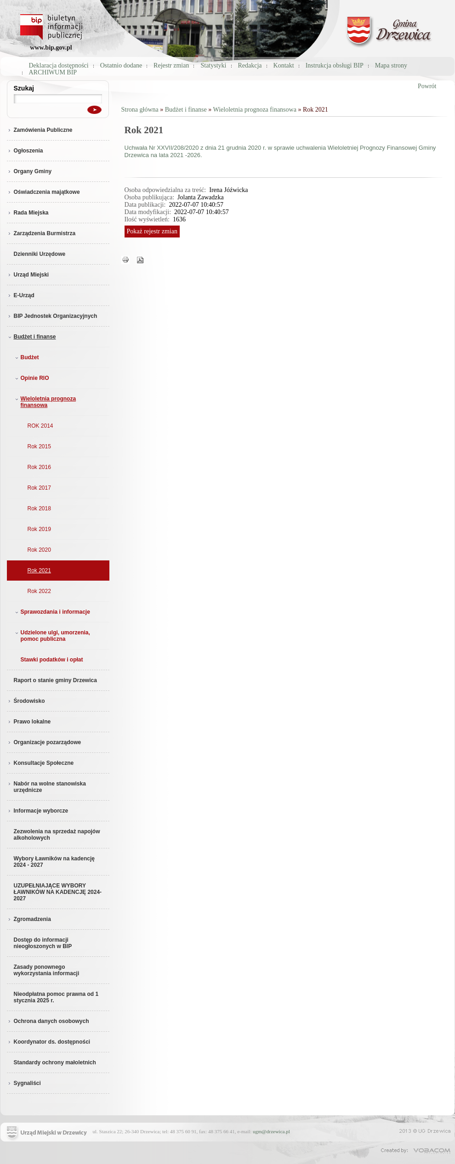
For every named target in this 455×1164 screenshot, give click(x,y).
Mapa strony (391, 65)
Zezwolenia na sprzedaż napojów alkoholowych (57, 834)
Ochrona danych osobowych (48, 1021)
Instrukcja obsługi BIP (335, 65)
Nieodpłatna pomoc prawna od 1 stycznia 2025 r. (56, 997)
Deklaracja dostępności (59, 65)
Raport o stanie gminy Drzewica (55, 680)
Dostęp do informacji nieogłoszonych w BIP (43, 943)
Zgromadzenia (29, 919)
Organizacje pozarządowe (44, 742)
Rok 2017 (39, 488)
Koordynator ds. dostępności (49, 1042)
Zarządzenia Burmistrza (41, 233)
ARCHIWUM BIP (53, 72)
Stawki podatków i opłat (52, 659)
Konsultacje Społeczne (40, 763)
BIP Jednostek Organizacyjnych (52, 316)
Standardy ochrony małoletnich (55, 1062)
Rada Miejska (28, 212)
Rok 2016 (39, 467)
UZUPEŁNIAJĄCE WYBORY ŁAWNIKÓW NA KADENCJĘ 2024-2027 (58, 892)
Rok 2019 (39, 529)
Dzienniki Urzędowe (40, 254)
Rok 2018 (39, 508)
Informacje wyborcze (37, 811)
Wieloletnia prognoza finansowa (44, 402)
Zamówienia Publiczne (40, 130)
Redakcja (250, 65)
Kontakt (283, 65)
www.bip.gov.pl (51, 47)
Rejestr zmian (171, 65)
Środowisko (26, 701)
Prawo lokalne (29, 721)
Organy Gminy (29, 171)
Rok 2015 (39, 446)
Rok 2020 (39, 550)
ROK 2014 (40, 426)
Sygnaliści (24, 1083)
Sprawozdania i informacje (51, 612)
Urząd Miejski (28, 274)
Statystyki (213, 65)
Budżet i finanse (31, 336)
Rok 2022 (39, 591)
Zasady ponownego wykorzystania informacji (47, 970)
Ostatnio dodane (121, 65)
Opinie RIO (31, 378)
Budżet (26, 357)
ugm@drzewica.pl (271, 1131)
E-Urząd (20, 295)
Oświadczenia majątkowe (43, 192)
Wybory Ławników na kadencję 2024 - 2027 (54, 861)
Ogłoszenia (25, 150)
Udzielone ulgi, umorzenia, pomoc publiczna (51, 635)
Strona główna (140, 109)
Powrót (427, 86)
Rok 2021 (39, 570)
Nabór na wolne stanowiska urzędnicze (46, 786)
